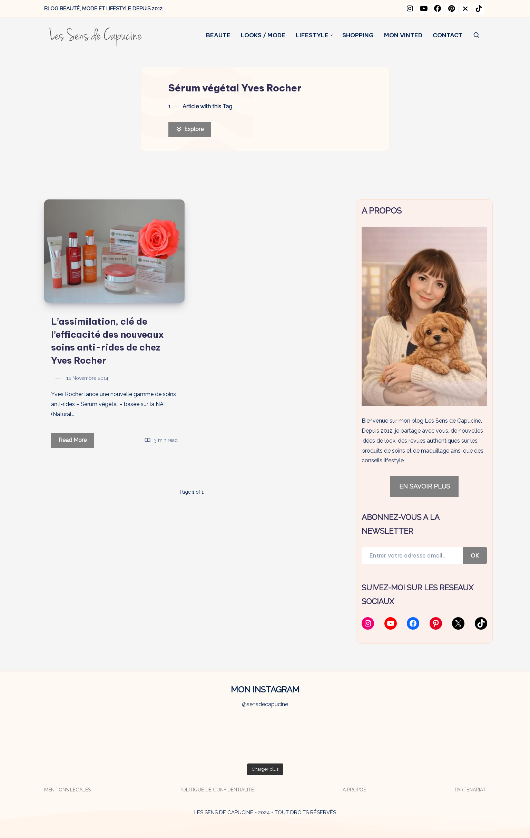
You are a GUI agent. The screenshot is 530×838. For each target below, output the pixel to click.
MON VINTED (403, 35)
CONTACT (447, 35)
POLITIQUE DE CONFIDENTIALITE (216, 789)
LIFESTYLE (312, 35)
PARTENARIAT (470, 789)
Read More (76, 441)
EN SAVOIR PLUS (424, 486)
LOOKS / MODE (263, 35)
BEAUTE (218, 35)
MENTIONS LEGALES (67, 789)
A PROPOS (354, 789)
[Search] (477, 35)
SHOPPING (358, 35)
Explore (190, 129)
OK (475, 555)
